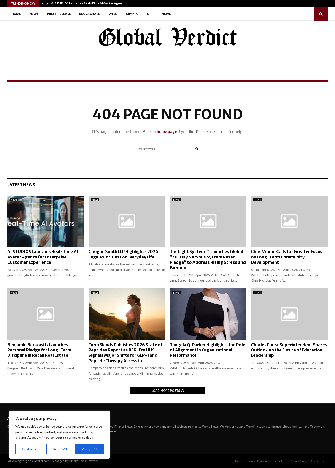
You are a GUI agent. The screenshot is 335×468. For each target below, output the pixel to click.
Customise (30, 449)
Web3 (113, 13)
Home (16, 13)
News (34, 13)
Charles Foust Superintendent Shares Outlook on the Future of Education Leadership (289, 350)
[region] (59, 435)
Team (249, 461)
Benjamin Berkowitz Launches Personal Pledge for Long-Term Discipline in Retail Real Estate (39, 350)
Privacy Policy (298, 461)
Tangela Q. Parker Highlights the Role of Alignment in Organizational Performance (207, 350)
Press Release (59, 13)
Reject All (60, 449)
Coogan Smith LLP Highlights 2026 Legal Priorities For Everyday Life (123, 254)
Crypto (132, 13)
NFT (150, 13)
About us (280, 461)
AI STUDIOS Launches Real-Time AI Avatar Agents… (89, 3)
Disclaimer (263, 461)
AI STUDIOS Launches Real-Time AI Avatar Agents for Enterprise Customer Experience (42, 257)
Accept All (89, 449)
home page (167, 131)
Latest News (21, 184)
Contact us (317, 461)
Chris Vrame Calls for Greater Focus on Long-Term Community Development (286, 257)
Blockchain (89, 13)
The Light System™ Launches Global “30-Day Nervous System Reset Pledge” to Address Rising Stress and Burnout (208, 259)
